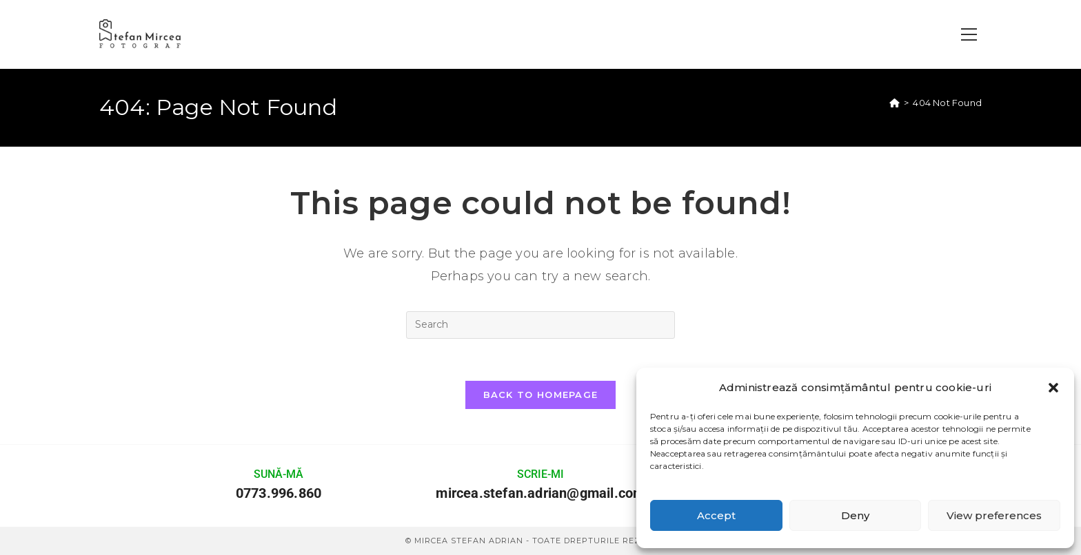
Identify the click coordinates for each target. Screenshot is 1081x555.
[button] (1053, 388)
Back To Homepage (540, 394)
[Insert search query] (540, 325)
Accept (716, 515)
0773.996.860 (278, 493)
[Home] (894, 102)
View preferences (994, 515)
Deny (855, 515)
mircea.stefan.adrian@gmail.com (540, 493)
